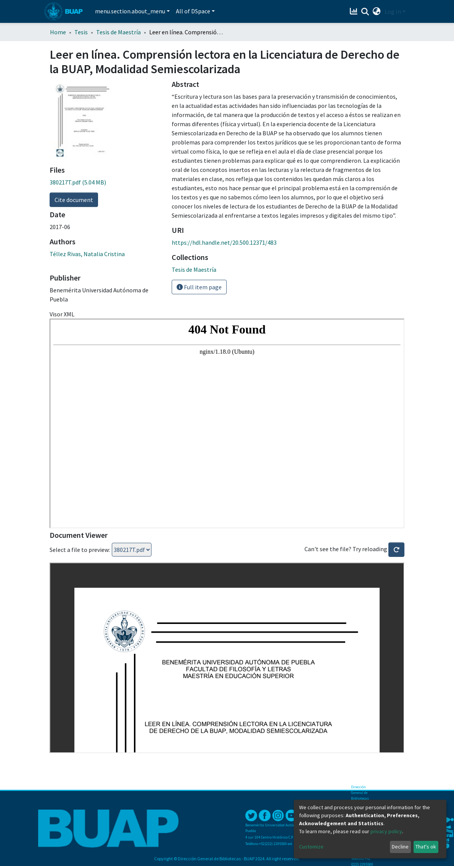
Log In (393, 11)
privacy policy (386, 831)
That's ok (425, 846)
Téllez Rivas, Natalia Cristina (87, 254)
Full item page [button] (199, 287)
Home (58, 32)
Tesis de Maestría (118, 32)
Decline (400, 846)
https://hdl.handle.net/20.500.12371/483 (224, 242)
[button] (376, 11)
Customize (311, 846)
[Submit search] (365, 12)
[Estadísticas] (354, 11)
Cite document (74, 200)
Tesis (81, 32)
